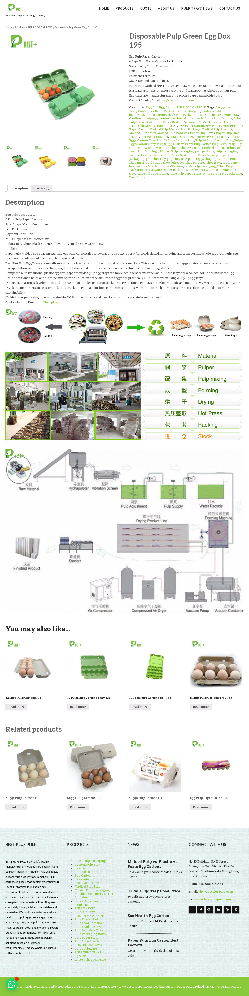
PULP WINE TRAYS (88, 952)
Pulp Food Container (89, 923)
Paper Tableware (87, 901)
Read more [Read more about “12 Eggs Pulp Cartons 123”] (16, 707)
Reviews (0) (41, 188)
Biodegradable (211, 111)
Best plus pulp (190, 111)
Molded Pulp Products (173, 133)
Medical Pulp (159, 129)
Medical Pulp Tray (87, 886)
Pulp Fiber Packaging (219, 148)
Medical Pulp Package (184, 129)
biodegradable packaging (147, 115)
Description (19, 188)
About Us (168, 8)
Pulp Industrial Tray (89, 930)
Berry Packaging (167, 111)
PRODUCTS (126, 8)
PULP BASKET (85, 908)
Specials (80, 956)
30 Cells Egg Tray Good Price (154, 891)
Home (104, 8)
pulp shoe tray (156, 159)
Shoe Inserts (227, 159)
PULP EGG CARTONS (40, 27)
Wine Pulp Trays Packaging (222, 173)
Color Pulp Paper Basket (164, 122)
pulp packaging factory (145, 155)
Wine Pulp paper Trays (185, 173)
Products (20, 27)
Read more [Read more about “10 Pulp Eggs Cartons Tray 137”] (78, 707)
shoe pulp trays (173, 162)
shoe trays (214, 162)
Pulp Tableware (86, 948)
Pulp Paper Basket (176, 155)
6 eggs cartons (226, 107)
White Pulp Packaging (200, 166)
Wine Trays (137, 177)
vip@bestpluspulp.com (178, 100)
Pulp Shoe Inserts (87, 941)
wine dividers (195, 170)
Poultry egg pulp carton (211, 137)
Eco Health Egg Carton (148, 915)
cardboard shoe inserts (187, 118)
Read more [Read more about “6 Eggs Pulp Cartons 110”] (78, 807)
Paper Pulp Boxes (202, 133)
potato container (181, 137)
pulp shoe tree (177, 159)
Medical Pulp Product (217, 129)
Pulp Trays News (198, 8)
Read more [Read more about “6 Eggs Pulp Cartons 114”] (139, 807)
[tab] (19, 188)
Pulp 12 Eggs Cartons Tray (175, 140)
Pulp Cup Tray (148, 148)
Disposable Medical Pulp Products (153, 126)
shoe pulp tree (195, 162)
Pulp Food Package (88, 927)
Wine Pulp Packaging (153, 173)
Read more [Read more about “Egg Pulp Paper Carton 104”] (201, 807)
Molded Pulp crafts (142, 133)
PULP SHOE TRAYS (88, 945)
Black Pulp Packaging (183, 115)
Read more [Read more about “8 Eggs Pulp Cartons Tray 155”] (201, 707)
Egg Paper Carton (191, 126)
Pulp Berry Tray (223, 144)
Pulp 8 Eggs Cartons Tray (175, 144)
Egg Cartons (84, 879)
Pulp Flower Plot (86, 919)
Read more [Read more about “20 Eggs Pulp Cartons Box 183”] (139, 707)
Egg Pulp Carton (217, 126)
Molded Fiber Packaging (92, 890)
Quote (146, 8)
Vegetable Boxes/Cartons (165, 166)
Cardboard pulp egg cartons (149, 118)
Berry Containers (141, 111)
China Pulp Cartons (218, 118)
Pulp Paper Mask (203, 155)
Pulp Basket (202, 144)
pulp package (204, 151)
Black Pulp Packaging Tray (219, 115)
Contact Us (229, 8)
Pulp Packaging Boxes (91, 934)
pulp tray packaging (202, 159)
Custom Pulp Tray (87, 864)
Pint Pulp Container (154, 137)
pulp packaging (226, 151)
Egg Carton (167, 107)
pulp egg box (168, 148)
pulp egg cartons (191, 148)
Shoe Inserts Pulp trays (145, 162)
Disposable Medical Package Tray (206, 122)
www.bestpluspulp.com (213, 899)
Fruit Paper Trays (87, 883)
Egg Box (152, 107)
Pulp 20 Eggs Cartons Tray (214, 140)
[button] (12, 984)
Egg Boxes (82, 872)
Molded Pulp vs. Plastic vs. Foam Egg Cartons (153, 864)
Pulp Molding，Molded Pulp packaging (166, 151)
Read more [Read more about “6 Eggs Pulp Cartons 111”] (16, 807)
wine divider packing (170, 170)
